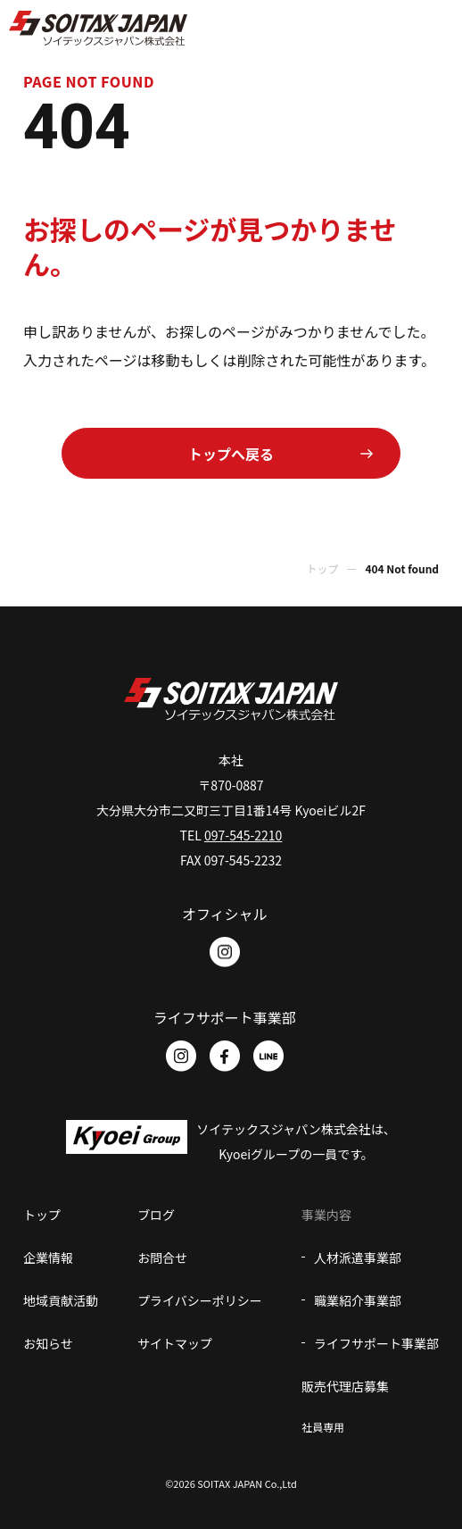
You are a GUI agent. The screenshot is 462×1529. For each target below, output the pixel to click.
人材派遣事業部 (357, 1257)
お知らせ (48, 1343)
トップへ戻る (231, 453)
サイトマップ (174, 1343)
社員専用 (322, 1426)
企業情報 (48, 1257)
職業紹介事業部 (357, 1300)
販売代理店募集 (345, 1386)
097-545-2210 (243, 835)
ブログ (156, 1215)
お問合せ (162, 1257)
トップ (322, 568)
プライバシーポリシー (199, 1300)
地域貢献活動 (60, 1300)
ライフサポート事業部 (376, 1343)
